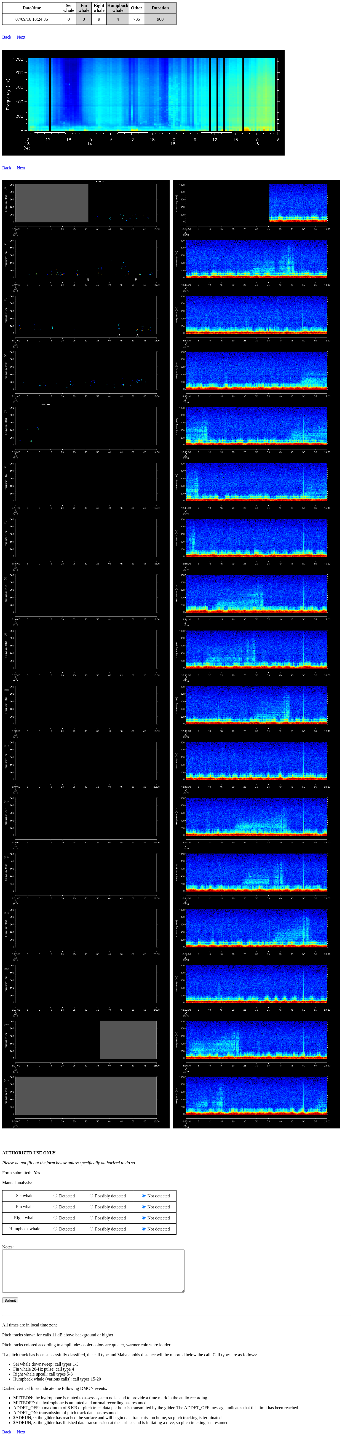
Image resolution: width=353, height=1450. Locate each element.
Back (6, 37)
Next (21, 37)
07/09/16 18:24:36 (31, 19)
